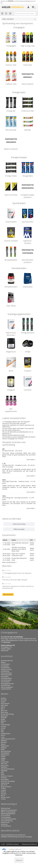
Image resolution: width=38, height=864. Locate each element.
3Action (3, 698)
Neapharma (5, 755)
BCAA (11, 371)
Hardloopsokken (6, 678)
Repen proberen (11, 149)
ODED (3, 760)
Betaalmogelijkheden (8, 814)
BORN (3, 719)
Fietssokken (5, 676)
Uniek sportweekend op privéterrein (13, 835)
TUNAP (3, 788)
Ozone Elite (5, 762)
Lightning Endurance (8, 739)
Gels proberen (28, 84)
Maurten (4, 742)
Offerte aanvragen (19, 529)
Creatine (27, 371)
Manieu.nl (34, 844)
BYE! (2, 723)
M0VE (3, 749)
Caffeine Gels (11, 84)
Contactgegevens (9, 632)
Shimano (4, 778)
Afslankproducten (7, 660)
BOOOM (3, 718)
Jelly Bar (28, 130)
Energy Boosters (27, 332)
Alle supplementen (11, 410)
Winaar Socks (5, 797)
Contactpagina (6, 817)
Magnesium (11, 351)
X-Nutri (3, 799)
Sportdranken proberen (28, 261)
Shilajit (27, 351)
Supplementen (6, 689)
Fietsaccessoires (6, 669)
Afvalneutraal (5, 808)
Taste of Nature (6, 787)
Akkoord (19, 860)
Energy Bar (11, 111)
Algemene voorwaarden (9, 810)
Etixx (2, 730)
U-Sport (3, 790)
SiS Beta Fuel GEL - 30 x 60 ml (12, 451)
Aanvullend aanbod (10, 830)
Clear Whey (11, 306)
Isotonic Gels (11, 65)
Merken (4, 693)
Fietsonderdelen (6, 675)
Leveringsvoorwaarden (8, 819)
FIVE (2, 732)
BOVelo (3, 721)
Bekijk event (32, 544)
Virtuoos (3, 794)
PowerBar (4, 771)
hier (6, 638)
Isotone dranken (11, 241)
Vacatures (4, 824)
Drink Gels (27, 65)
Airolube (4, 700)
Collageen (11, 390)
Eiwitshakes (27, 287)
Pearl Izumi (5, 765)
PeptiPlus (4, 767)
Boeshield (4, 716)
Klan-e (3, 735)
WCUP (3, 795)
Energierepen (5, 668)
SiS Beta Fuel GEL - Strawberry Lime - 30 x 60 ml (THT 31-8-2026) (18, 466)
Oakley (3, 758)
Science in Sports (7, 776)
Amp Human (5, 703)
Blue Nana (4, 712)
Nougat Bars (28, 176)
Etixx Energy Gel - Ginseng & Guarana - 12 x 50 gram (18, 498)
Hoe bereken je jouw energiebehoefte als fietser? (19, 437)
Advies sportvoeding (19, 524)
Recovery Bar (11, 130)
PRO (2, 772)
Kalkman (4, 741)
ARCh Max (4, 705)
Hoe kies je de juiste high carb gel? (14, 423)
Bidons (3, 662)
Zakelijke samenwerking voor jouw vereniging (16, 837)
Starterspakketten (7, 687)
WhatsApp (6, 642)
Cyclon (3, 728)
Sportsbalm (5, 779)
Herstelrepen (5, 682)
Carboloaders (11, 221)
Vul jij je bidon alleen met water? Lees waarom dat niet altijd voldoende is (18, 429)
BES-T (3, 709)
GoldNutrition (5, 733)
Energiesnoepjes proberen (28, 196)
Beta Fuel (4, 710)
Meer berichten (8, 594)
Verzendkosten (6, 826)
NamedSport (5, 753)
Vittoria (3, 792)
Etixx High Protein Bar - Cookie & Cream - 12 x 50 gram (18, 482)
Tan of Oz (4, 785)
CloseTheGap (5, 725)
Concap (3, 726)
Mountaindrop (6, 751)
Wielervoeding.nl (9, 804)
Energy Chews (11, 176)
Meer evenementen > (9, 562)
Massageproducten (7, 684)
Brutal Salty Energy (7, 714)
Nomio (3, 756)
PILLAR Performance (7, 769)
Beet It (3, 707)
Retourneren (5, 822)
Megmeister (5, 746)
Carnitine (27, 390)
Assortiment (7, 656)
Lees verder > (31, 460)
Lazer (3, 737)
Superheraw (5, 783)
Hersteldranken (11, 287)
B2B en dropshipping (8, 812)
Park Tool (4, 764)
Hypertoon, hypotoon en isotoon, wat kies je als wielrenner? (18, 426)
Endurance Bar (27, 111)
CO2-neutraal (5, 815)
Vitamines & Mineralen (11, 333)
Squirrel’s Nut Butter (8, 781)
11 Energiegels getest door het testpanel (16, 422)
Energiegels (11, 46)
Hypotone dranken (27, 242)
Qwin (2, 774)
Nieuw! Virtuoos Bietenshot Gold (13, 435)
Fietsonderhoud (6, 673)
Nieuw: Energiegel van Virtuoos (13, 439)
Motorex (3, 748)
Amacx (3, 702)
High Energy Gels (28, 46)
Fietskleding (5, 671)
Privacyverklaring (6, 821)
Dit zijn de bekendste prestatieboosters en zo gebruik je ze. (17, 433)
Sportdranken (27, 221)
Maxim (3, 744)
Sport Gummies (11, 195)
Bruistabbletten (11, 260)
